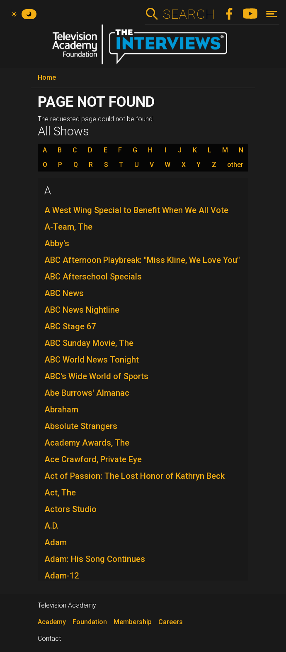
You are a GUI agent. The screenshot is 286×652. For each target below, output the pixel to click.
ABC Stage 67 (70, 326)
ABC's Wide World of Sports (96, 376)
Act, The (60, 493)
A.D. (51, 526)
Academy (52, 622)
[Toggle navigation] (271, 14)
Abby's (56, 243)
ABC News (64, 293)
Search (188, 14)
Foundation (90, 622)
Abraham (61, 409)
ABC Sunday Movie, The (88, 343)
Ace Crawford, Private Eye (93, 459)
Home (47, 77)
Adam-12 (61, 576)
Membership (133, 622)
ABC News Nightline (81, 310)
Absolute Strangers (80, 426)
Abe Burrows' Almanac (86, 393)
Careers (170, 622)
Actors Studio (70, 509)
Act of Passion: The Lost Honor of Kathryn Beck (134, 476)
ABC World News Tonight (91, 360)
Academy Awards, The (86, 443)
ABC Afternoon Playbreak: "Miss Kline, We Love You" (142, 260)
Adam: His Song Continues (94, 559)
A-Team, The (68, 227)
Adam (55, 542)
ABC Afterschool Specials (93, 277)
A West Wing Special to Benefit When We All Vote (136, 210)
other (235, 165)
